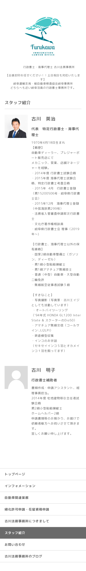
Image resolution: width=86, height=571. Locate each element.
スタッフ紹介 (15, 533)
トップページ (15, 474)
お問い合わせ (15, 544)
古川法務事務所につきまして (27, 521)
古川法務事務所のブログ (23, 556)
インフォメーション (20, 486)
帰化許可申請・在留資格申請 (27, 509)
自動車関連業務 (17, 497)
